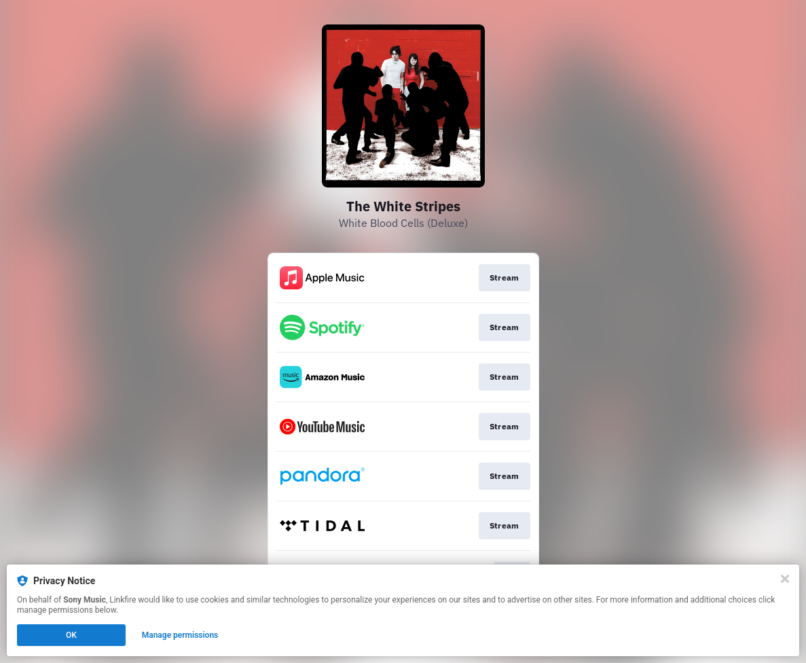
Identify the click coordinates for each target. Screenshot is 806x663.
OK (71, 635)
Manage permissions (180, 635)
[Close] (785, 579)
